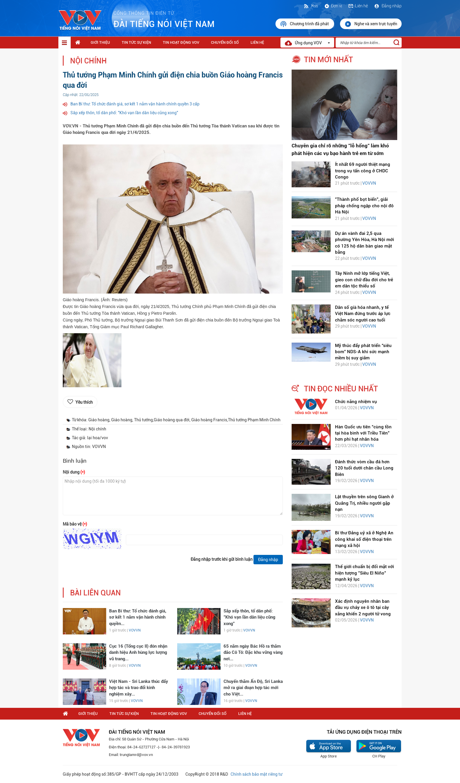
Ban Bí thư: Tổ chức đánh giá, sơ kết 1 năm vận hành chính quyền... (137, 617)
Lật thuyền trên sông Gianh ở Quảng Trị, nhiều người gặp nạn (364, 503)
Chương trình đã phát (305, 24)
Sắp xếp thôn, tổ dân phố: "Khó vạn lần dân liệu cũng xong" (124, 112)
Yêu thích (84, 402)
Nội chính (88, 61)
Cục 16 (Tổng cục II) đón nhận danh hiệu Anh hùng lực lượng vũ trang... (138, 652)
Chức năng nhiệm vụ (356, 401)
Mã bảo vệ (75, 524)
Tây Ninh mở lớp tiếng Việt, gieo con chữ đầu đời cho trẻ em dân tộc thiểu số (364, 280)
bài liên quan (95, 593)
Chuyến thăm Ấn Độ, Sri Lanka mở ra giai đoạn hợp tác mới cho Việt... (253, 688)
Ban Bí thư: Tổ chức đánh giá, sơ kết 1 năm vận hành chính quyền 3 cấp (134, 104)
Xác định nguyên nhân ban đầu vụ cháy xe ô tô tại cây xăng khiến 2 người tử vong (363, 608)
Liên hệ (358, 6)
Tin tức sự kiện (136, 42)
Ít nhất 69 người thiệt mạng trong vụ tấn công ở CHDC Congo (362, 171)
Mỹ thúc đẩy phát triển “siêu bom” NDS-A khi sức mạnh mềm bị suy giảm (363, 352)
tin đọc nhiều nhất (341, 388)
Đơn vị (333, 6)
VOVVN (135, 630)
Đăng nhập (388, 6)
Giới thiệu (100, 42)
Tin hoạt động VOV (181, 42)
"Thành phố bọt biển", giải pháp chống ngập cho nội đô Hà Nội (364, 206)
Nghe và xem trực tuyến (370, 24)
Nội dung (74, 472)
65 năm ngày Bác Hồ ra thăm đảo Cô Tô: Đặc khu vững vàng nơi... (253, 652)
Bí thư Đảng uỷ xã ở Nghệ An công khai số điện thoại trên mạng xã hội (364, 539)
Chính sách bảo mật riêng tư (256, 774)
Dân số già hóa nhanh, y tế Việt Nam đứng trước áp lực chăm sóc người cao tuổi (362, 314)
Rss (310, 6)
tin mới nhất (328, 59)
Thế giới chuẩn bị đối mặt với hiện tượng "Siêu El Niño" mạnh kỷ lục (364, 573)
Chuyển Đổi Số (225, 42)
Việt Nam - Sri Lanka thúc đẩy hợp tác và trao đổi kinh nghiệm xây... (138, 688)
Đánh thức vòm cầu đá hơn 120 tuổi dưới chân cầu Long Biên (364, 468)
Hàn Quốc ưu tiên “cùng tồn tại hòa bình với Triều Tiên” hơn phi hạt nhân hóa (363, 433)
